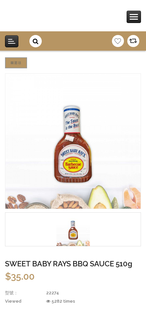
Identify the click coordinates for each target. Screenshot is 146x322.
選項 (16, 62)
